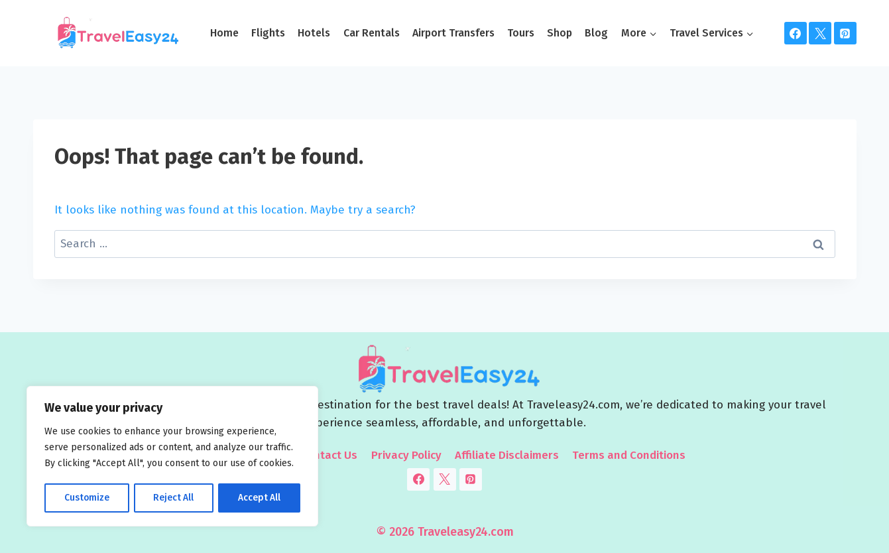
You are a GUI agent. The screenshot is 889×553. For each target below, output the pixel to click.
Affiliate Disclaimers (507, 455)
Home (224, 33)
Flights (268, 33)
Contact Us (328, 455)
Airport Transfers (453, 33)
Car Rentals (371, 33)
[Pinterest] (845, 33)
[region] (172, 456)
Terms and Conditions (628, 455)
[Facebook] (795, 33)
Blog (596, 33)
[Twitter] (820, 33)
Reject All (173, 497)
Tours (520, 33)
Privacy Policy (406, 455)
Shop (559, 33)
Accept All (259, 497)
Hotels (314, 33)
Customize (86, 497)
